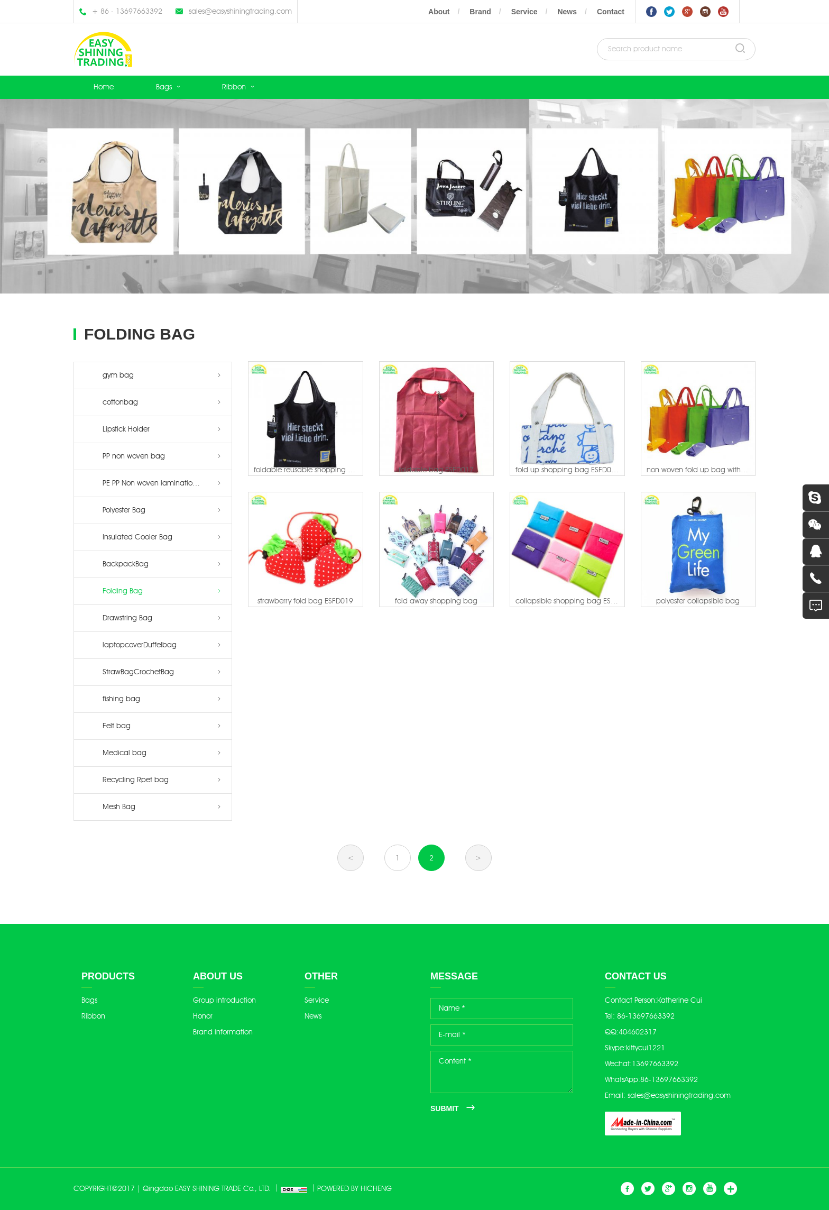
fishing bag (121, 698)
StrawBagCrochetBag (138, 671)
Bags (164, 86)
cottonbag (120, 402)
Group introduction (224, 1000)
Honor (203, 1016)
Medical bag (124, 752)
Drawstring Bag (127, 617)
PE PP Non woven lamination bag (158, 483)
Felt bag (117, 725)
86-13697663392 (646, 1016)
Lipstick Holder (126, 429)
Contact (610, 11)
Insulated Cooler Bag (137, 537)
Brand (480, 11)
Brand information (223, 1032)
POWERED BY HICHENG (354, 1188)
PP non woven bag (134, 456)
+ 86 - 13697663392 (127, 11)
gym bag (118, 375)
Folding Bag (123, 590)
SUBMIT (444, 1108)
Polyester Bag (124, 510)
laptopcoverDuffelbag (140, 644)
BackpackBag (126, 564)
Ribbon (234, 86)
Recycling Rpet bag (136, 779)
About (438, 11)
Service (524, 11)
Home (104, 86)
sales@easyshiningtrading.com (240, 11)
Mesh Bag (119, 806)
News (567, 11)
